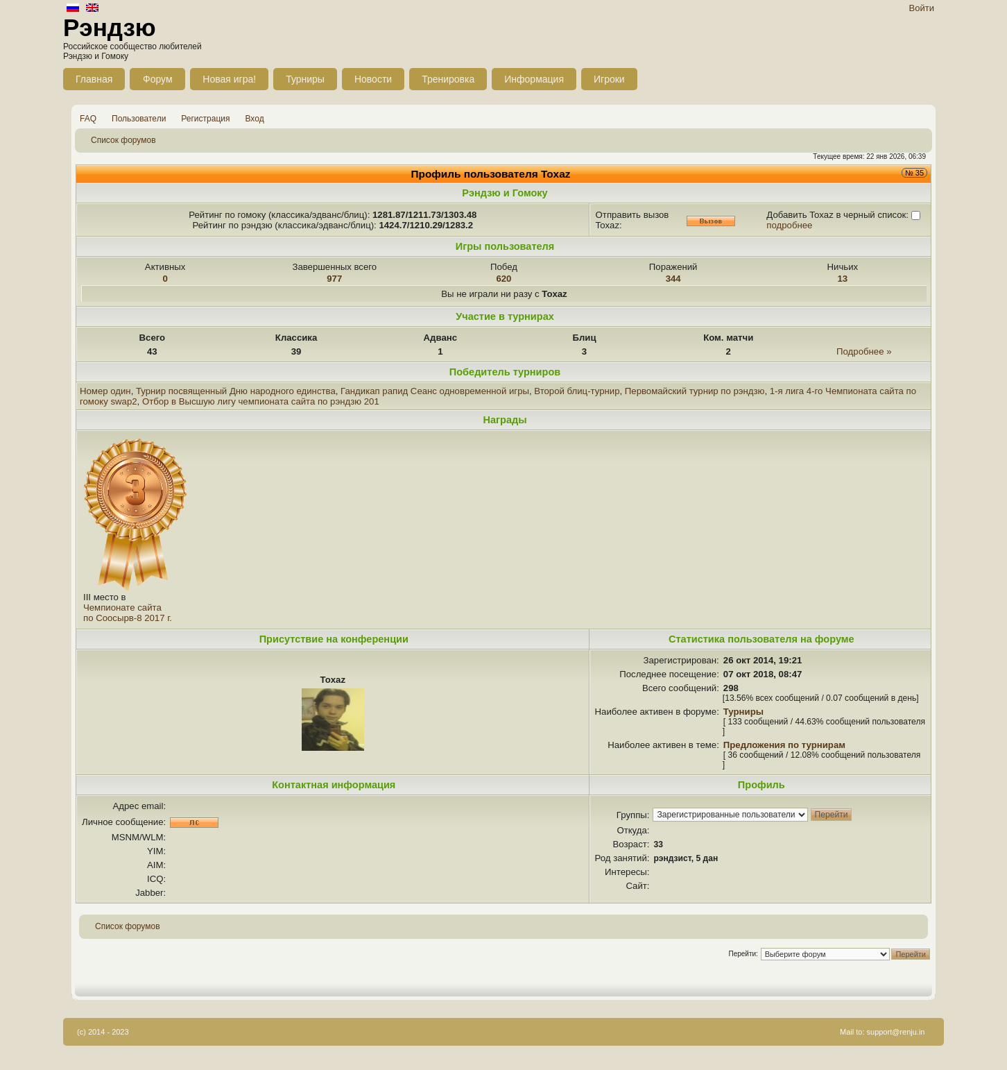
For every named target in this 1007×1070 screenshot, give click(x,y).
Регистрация (205, 119)
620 (503, 278)
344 (673, 278)
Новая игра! (229, 79)
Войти (921, 8)
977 (334, 278)
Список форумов (123, 140)
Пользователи (139, 119)
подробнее (789, 225)
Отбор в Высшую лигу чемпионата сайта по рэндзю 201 (260, 401)
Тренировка (448, 79)
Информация (534, 79)
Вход (255, 119)
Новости (373, 79)
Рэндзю (109, 27)
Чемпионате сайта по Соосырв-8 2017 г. (127, 612)
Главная (94, 79)
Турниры (305, 79)
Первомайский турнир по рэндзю (695, 391)
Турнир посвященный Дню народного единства (236, 391)
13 (843, 278)
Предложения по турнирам (784, 745)
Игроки (609, 79)
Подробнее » (863, 351)
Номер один (105, 391)
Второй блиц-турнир (576, 391)
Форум (158, 79)
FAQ (88, 119)
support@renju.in (896, 1032)
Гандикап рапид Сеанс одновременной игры (435, 391)
